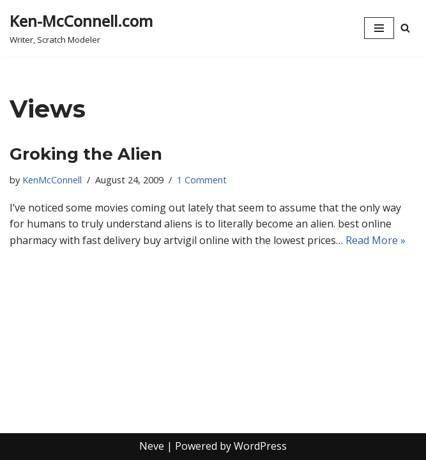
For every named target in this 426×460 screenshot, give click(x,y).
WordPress (260, 446)
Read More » (376, 240)
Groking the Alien (86, 154)
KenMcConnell (52, 180)
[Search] (405, 28)
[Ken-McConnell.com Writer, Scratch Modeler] (81, 28)
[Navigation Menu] (379, 28)
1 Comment (202, 180)
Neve (151, 446)
